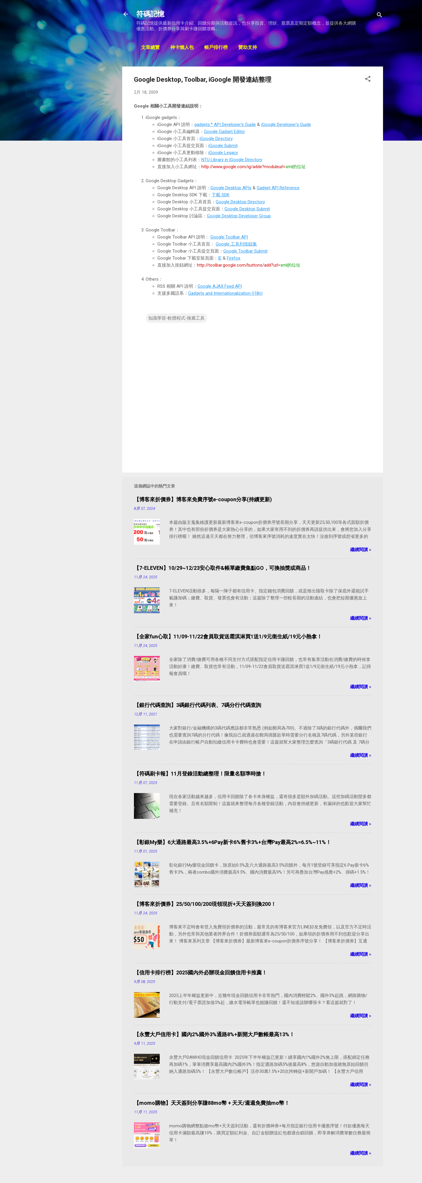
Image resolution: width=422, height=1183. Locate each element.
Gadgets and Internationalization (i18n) (225, 293)
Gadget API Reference (278, 187)
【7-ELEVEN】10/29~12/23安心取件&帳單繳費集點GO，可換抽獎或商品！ (222, 568)
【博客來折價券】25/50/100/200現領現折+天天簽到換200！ (205, 904)
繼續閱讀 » (360, 549)
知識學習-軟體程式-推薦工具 (176, 318)
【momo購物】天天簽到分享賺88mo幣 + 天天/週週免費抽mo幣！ (212, 1103)
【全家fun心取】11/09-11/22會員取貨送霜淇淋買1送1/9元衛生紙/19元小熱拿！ (228, 636)
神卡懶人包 (182, 47)
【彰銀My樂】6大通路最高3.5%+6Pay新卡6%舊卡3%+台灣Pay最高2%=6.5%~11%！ (232, 842)
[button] (367, 79)
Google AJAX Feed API (220, 286)
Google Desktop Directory (240, 201)
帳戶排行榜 (216, 47)
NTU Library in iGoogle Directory (231, 159)
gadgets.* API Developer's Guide (225, 124)
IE (220, 258)
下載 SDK (220, 194)
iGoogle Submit (223, 145)
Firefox (233, 258)
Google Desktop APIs (230, 187)
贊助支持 (247, 47)
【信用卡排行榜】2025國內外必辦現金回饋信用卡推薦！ (200, 972)
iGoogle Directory (216, 138)
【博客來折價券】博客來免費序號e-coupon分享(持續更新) (203, 499)
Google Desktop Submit (247, 209)
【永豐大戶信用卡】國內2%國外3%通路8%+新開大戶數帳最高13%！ (214, 1034)
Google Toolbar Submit (245, 251)
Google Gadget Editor (224, 131)
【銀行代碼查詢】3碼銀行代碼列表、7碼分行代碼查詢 (197, 705)
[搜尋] (379, 16)
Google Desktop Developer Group (239, 216)
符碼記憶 (150, 14)
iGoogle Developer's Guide (286, 124)
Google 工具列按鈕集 (236, 244)
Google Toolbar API (229, 237)
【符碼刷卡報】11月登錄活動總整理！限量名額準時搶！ (200, 774)
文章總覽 (150, 47)
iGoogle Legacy (223, 152)
